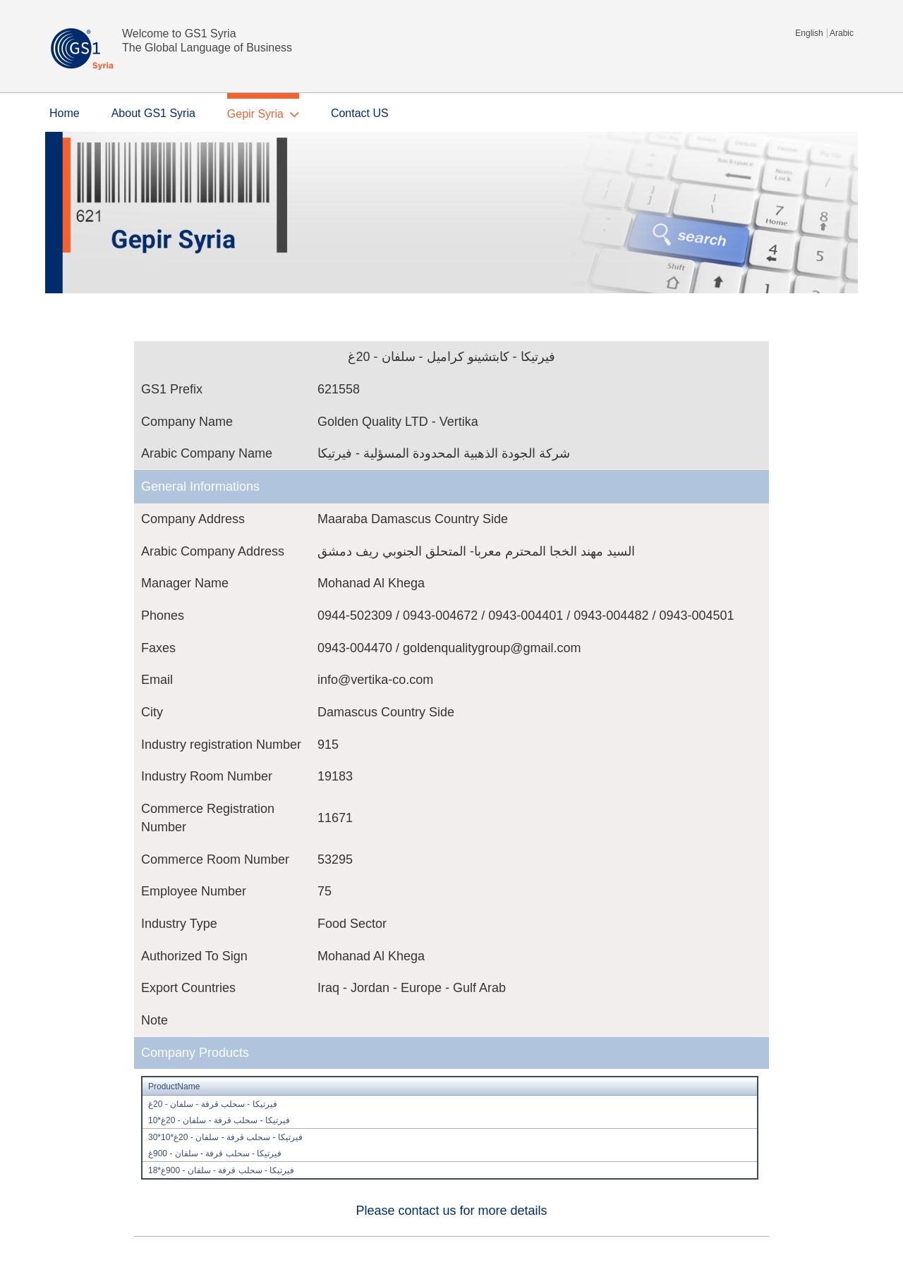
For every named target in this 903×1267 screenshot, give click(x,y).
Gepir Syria (255, 114)
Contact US (360, 113)
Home (64, 113)
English (809, 33)
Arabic (842, 33)
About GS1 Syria (153, 113)
